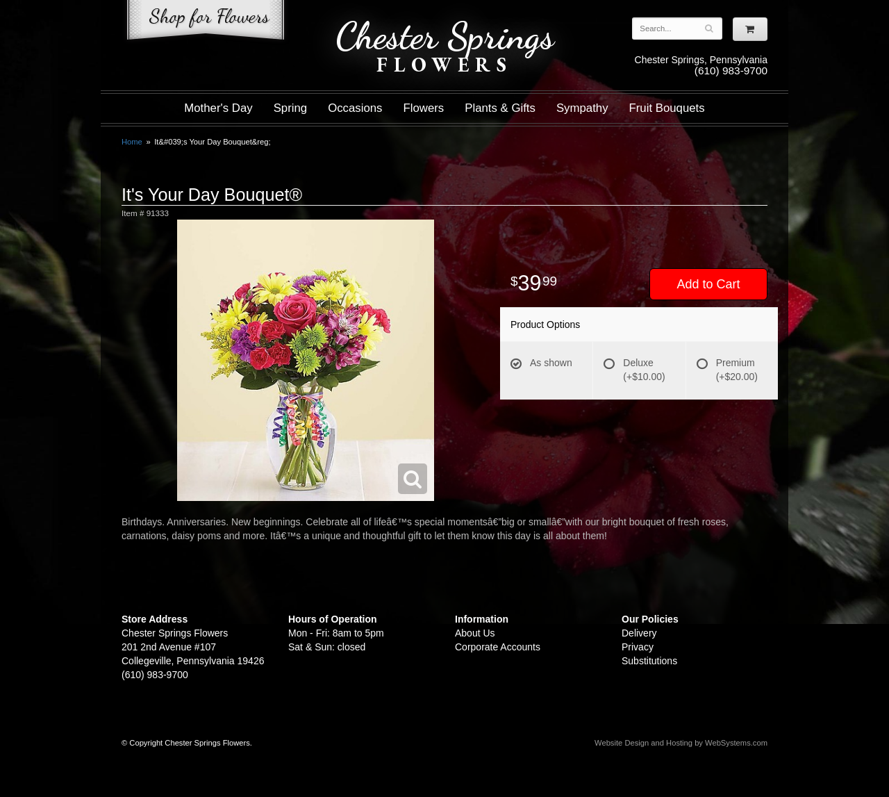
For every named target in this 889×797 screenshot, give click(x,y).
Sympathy (582, 108)
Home (132, 142)
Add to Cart (708, 284)
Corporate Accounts (497, 646)
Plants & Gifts (500, 108)
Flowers (424, 108)
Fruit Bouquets (667, 108)
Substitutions (649, 660)
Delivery (639, 633)
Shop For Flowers (206, 22)
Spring (291, 108)
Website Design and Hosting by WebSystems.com (681, 743)
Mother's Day (218, 108)
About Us (475, 633)
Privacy (638, 646)
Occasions (355, 108)
